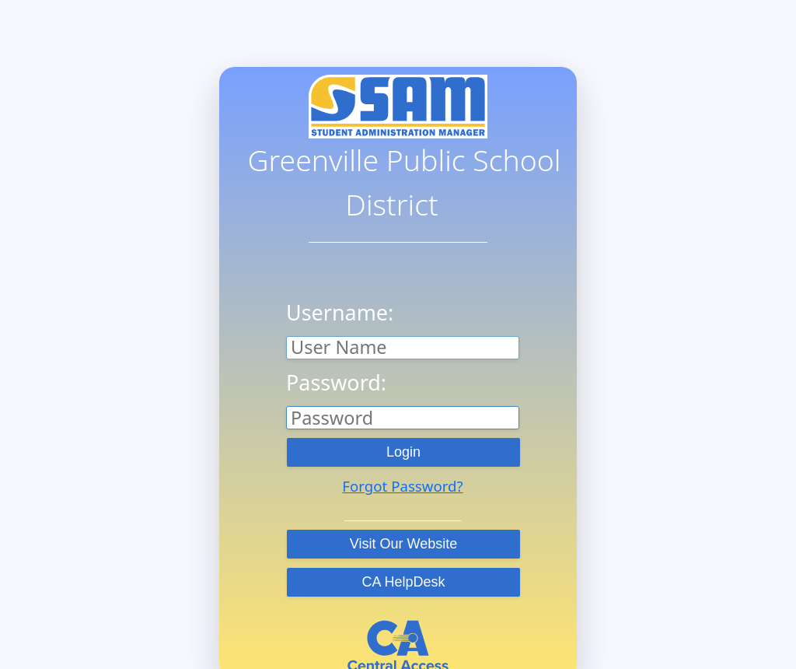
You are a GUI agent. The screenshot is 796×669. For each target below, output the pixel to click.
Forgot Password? (402, 486)
